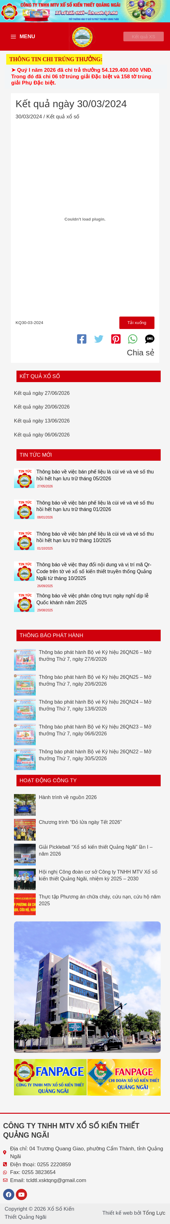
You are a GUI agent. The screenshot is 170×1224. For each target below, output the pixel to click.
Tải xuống (136, 327)
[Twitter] (98, 343)
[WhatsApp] (132, 343)
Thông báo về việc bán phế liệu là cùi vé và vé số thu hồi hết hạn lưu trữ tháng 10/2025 (95, 542)
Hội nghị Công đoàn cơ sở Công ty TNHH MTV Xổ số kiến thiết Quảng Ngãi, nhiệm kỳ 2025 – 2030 (98, 880)
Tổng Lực (154, 1213)
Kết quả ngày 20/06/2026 (42, 411)
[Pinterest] (116, 343)
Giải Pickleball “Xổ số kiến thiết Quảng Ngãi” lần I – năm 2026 (96, 855)
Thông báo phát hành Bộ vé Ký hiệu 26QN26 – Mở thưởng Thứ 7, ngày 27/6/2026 (95, 660)
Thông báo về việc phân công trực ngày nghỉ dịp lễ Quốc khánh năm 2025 (92, 604)
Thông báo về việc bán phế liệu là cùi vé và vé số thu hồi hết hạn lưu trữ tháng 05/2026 (95, 479)
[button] (140, 38)
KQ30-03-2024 (29, 327)
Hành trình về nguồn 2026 (68, 801)
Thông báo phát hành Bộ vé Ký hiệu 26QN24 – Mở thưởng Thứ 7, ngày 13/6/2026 (95, 710)
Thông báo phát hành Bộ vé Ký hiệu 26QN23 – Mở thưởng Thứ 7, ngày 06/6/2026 (95, 734)
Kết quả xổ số (62, 120)
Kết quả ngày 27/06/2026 (42, 397)
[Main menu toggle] (22, 38)
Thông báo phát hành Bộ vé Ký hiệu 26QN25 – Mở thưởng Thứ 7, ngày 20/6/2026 (95, 685)
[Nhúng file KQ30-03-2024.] (85, 223)
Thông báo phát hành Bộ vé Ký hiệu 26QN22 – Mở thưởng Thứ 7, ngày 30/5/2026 (95, 759)
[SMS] (149, 343)
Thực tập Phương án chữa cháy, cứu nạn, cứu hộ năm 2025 (100, 904)
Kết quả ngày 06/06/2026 (42, 439)
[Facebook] (81, 343)
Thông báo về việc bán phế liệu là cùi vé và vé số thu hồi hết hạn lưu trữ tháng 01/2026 (95, 511)
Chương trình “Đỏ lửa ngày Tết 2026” (80, 826)
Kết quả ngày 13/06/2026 (42, 425)
